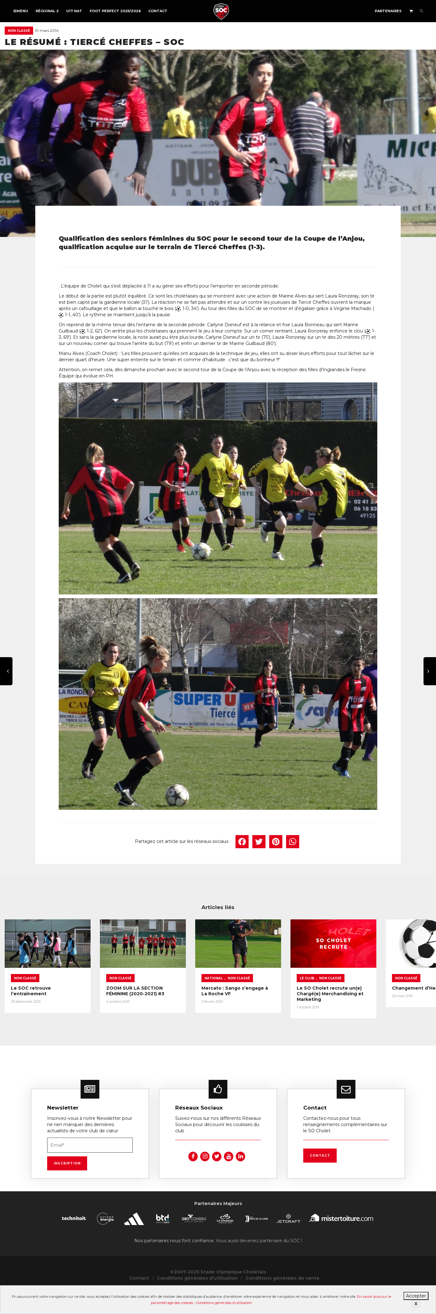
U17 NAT (74, 11)
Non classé (19, 31)
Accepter (416, 1296)
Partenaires (388, 11)
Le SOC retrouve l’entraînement (49, 995)
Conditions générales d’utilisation (224, 1303)
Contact (157, 11)
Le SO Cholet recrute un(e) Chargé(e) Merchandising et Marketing (371, 1001)
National (241, 986)
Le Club (348, 986)
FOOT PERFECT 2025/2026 (115, 11)
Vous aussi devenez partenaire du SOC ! (259, 1249)
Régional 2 (47, 11)
